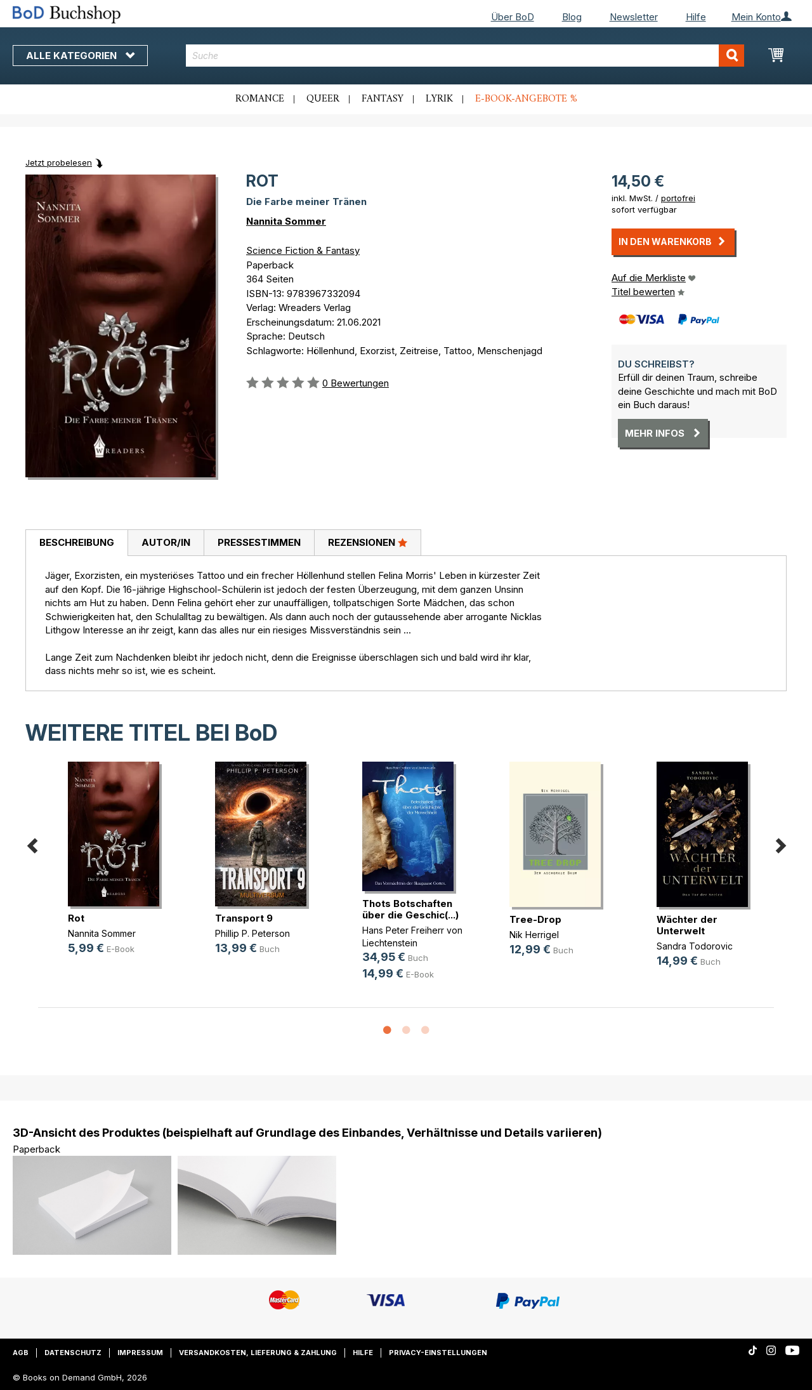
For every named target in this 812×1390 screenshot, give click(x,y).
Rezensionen (367, 542)
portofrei (678, 198)
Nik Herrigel (534, 934)
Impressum (140, 1352)
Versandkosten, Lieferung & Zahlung (258, 1352)
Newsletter (634, 17)
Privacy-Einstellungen (438, 1352)
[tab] (76, 543)
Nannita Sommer (286, 221)
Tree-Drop (535, 919)
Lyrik (439, 99)
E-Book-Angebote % (526, 99)
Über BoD (512, 17)
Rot (76, 918)
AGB (21, 1352)
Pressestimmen (259, 542)
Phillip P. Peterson (252, 933)
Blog (572, 17)
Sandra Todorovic (695, 946)
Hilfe (696, 17)
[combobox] (465, 55)
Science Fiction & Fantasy (303, 250)
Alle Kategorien (80, 56)
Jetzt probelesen (58, 162)
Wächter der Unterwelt (687, 925)
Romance (259, 99)
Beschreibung (76, 542)
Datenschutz (73, 1352)
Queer (322, 99)
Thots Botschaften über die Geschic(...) (410, 909)
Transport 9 (244, 918)
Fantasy (382, 99)
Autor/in (165, 542)
